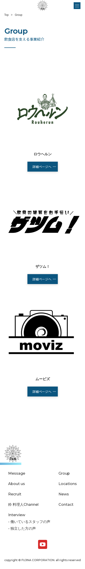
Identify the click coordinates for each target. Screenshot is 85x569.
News (63, 494)
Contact (65, 504)
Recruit (14, 494)
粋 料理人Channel (23, 504)
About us (16, 484)
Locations (67, 484)
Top (6, 14)
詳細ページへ (41, 166)
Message (16, 473)
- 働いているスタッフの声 (29, 522)
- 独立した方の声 (22, 528)
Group (64, 473)
